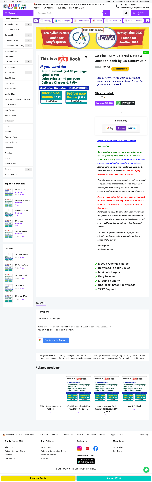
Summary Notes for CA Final (117, 358)
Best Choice (10, 78)
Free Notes (9, 83)
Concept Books (18, 35)
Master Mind (10, 94)
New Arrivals (10, 110)
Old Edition (9, 121)
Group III (121, 356)
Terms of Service (48, 455)
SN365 (93, 469)
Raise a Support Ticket (15, 451)
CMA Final (89, 356)
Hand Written (10, 89)
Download (114, 478)
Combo (18, 169)
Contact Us (10, 458)
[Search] (106, 13)
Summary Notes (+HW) (18, 45)
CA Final (80, 356)
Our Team (117, 451)
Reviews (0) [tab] (41, 303)
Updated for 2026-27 (13, 19)
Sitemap (8, 455)
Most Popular (10, 105)
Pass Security (10, 175)
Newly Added (10, 115)
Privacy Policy (47, 447)
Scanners (9, 148)
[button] (86, 57)
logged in (54, 330)
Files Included (120, 69)
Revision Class (11, 137)
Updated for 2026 (12, 30)
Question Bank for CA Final (57, 358)
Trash (7, 158)
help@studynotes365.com (138, 8)
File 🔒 (103, 97)
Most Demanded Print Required (18, 99)
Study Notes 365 (70, 469)
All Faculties (10, 67)
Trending (8, 153)
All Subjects (18, 72)
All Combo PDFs (18, 24)
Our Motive (118, 447)
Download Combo (38, 478)
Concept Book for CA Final (105, 356)
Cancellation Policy (58, 451)
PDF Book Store (18, 61)
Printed (8, 132)
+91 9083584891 (135, 5)
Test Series (9, 56)
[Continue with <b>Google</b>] (53, 340)
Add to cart (105, 103)
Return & (45, 451)
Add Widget (144, 435)
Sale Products (11, 142)
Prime (7, 126)
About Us (9, 447)
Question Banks (18, 40)
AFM (51, 356)
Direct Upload (10, 164)
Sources (44, 458)
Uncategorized (11, 51)
